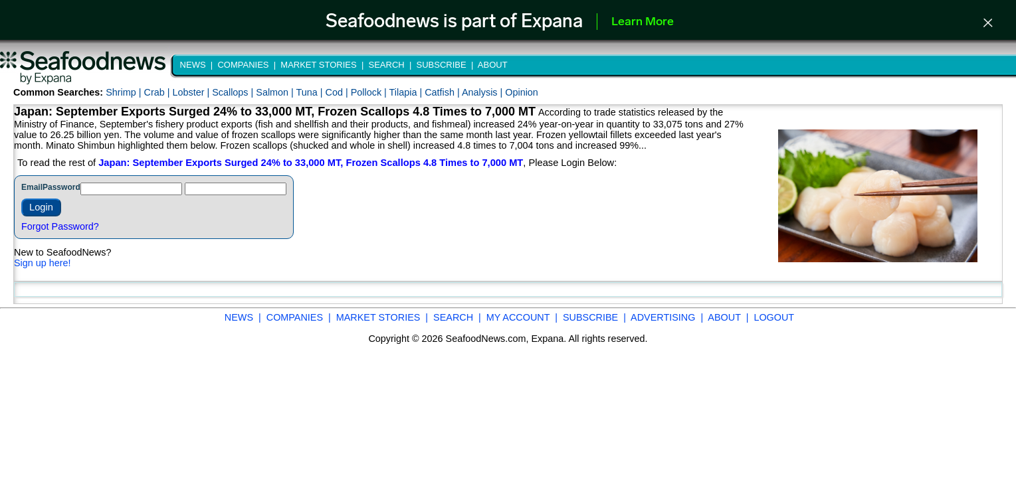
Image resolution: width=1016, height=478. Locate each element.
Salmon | (276, 92)
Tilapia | (407, 92)
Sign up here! (42, 263)
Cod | (338, 92)
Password (61, 187)
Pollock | (370, 92)
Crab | (158, 92)
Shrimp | (125, 92)
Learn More (642, 22)
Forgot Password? (60, 226)
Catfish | (443, 92)
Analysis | (483, 92)
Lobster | (192, 92)
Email (32, 187)
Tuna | (311, 92)
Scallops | (234, 92)
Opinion (521, 92)
